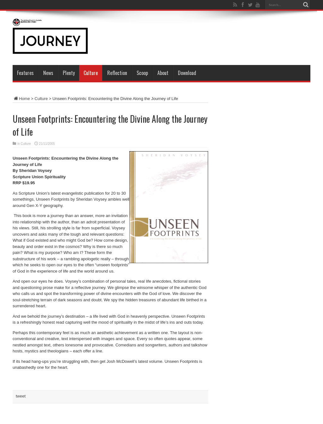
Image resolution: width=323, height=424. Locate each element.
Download (187, 73)
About (162, 73)
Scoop (142, 73)
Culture (91, 73)
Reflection (117, 73)
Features (25, 73)
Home (21, 98)
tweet (21, 396)
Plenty (69, 73)
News (48, 73)
